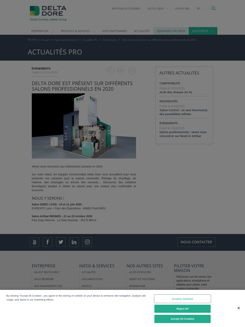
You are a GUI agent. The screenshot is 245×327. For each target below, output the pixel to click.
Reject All (183, 308)
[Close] (238, 308)
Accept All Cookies (182, 319)
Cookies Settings (182, 298)
